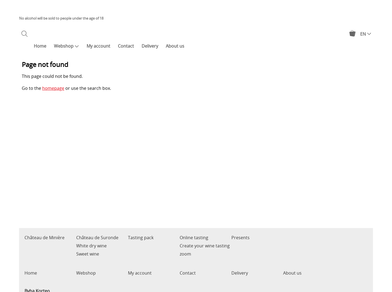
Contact (126, 46)
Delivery (150, 46)
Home (40, 46)
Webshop (66, 46)
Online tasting (194, 238)
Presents (240, 238)
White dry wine (91, 246)
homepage (53, 88)
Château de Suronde (97, 238)
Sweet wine (87, 254)
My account (98, 46)
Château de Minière (44, 238)
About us (175, 46)
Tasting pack (141, 238)
